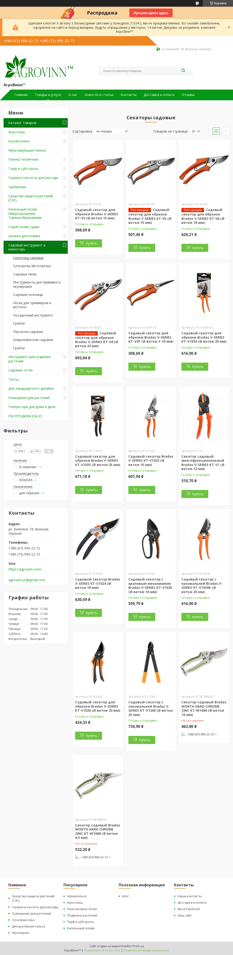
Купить (91, 243)
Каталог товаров (22, 122)
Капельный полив (80, 928)
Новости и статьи (98, 94)
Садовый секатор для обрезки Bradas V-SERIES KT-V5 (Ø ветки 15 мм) (149, 216)
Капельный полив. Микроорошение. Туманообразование (25, 213)
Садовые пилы (24, 274)
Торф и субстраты (23, 168)
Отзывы (188, 94)
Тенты (13, 379)
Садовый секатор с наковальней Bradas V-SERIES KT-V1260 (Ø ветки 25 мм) (150, 708)
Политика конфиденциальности (146, 950)
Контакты (128, 94)
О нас (72, 94)
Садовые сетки (20, 370)
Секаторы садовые (28, 257)
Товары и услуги (48, 94)
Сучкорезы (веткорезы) (32, 266)
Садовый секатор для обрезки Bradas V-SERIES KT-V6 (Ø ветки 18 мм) (202, 216)
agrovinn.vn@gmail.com (27, 580)
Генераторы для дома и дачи (31, 406)
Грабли (19, 323)
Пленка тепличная (23, 159)
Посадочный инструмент (33, 315)
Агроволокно (19, 141)
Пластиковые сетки (82, 909)
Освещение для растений (28, 397)
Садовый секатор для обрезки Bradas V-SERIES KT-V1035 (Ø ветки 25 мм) (97, 460)
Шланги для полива (24, 236)
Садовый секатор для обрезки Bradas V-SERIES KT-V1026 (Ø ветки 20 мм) (97, 706)
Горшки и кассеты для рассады (33, 177)
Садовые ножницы (28, 294)
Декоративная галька (28, 926)
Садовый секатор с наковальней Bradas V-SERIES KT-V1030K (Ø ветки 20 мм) (202, 585)
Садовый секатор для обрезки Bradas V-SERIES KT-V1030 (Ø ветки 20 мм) (204, 337)
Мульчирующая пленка (27, 150)
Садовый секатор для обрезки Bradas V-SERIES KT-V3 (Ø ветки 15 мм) (96, 213)
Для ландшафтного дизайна (31, 388)
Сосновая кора (23, 920)
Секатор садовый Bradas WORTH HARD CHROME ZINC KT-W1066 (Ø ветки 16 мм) (203, 708)
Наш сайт (185, 915)
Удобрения (17, 187)
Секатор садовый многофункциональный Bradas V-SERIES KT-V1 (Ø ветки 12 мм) (202, 462)
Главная (21, 94)
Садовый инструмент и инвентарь (26, 247)
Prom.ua (138, 946)
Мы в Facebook (189, 909)
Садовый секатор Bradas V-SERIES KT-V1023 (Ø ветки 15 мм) (150, 460)
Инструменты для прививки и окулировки (37, 284)
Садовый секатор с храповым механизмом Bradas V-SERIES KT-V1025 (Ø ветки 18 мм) (150, 585)
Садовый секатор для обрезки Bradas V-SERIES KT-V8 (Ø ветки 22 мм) (96, 339)
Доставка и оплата (159, 94)
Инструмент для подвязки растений (29, 359)
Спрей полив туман (23, 227)
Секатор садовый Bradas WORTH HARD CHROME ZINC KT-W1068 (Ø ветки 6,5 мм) (97, 831)
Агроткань (16, 132)
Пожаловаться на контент (102, 950)
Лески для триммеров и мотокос (32, 305)
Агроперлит (21, 933)
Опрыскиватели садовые (33, 339)
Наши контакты (190, 896)
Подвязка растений (82, 915)
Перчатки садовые (28, 331)
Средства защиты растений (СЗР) (30, 198)
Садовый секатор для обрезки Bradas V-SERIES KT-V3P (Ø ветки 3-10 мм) (150, 337)
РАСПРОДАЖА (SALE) (25, 416)
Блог (125, 896)
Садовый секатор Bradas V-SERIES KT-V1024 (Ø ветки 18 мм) (97, 583)
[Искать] (183, 71)
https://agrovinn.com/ (25, 569)
